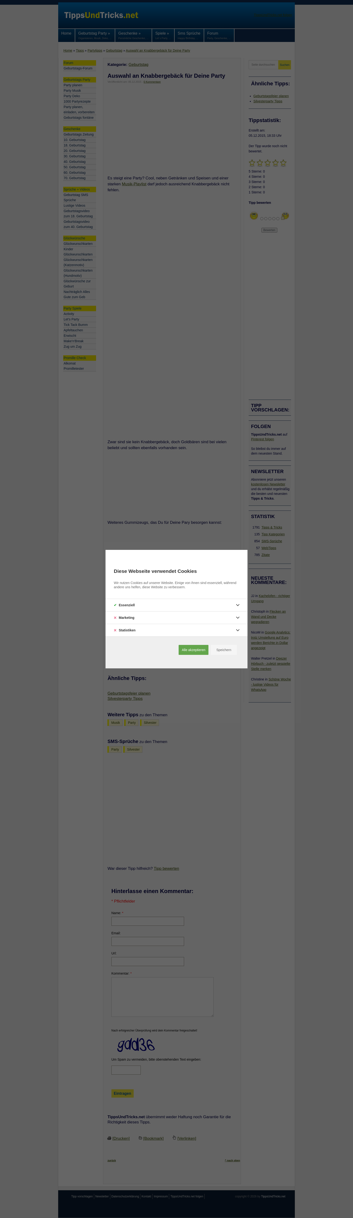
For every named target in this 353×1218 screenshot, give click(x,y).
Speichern (223, 650)
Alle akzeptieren (193, 650)
